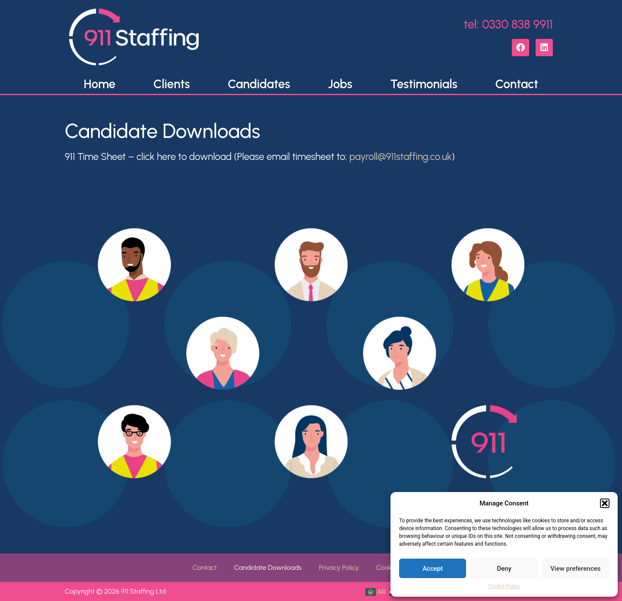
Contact (517, 84)
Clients (171, 84)
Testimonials (423, 84)
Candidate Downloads (267, 567)
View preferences (575, 568)
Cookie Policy (504, 586)
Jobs (340, 84)
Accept (432, 568)
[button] (604, 503)
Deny (504, 568)
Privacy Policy (339, 567)
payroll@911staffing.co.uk (400, 157)
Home (100, 84)
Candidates (259, 84)
